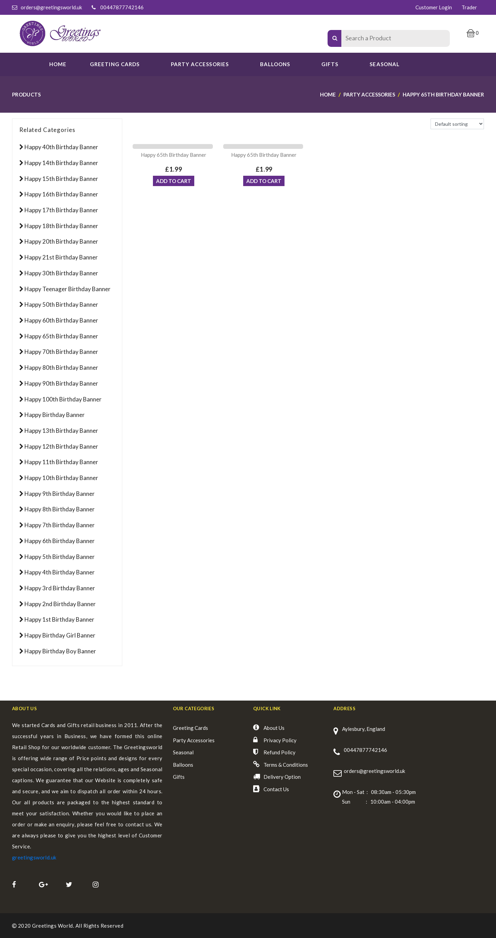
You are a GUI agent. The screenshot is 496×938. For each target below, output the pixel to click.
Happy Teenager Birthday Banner (67, 289)
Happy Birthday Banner (54, 414)
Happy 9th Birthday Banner (59, 493)
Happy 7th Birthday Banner (59, 525)
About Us (274, 728)
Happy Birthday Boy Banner (60, 651)
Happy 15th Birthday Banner (61, 178)
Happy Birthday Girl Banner (59, 635)
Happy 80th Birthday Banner (61, 367)
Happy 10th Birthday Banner (61, 477)
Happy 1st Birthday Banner (59, 619)
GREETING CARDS (115, 64)
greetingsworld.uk (34, 857)
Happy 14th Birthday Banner (61, 162)
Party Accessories (194, 740)
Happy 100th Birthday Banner (63, 399)
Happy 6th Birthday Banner (59, 540)
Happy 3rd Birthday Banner (59, 588)
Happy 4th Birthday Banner (59, 572)
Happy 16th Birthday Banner (61, 194)
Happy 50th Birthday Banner (61, 304)
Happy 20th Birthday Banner (61, 241)
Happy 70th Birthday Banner (61, 351)
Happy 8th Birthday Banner (59, 509)
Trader (469, 7)
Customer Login (433, 7)
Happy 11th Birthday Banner (61, 462)
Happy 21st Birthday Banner (61, 257)
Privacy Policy (280, 740)
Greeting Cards (190, 728)
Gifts (329, 64)
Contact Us (276, 789)
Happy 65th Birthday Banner (61, 336)
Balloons (275, 64)
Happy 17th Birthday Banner (61, 210)
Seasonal (183, 752)
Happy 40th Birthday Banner (61, 147)
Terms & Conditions (286, 765)
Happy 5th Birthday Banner (59, 556)
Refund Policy (280, 752)
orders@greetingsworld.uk (51, 7)
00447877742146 (122, 7)
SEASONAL (384, 64)
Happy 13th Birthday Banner (61, 430)
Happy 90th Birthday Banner (61, 383)
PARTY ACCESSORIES (200, 64)
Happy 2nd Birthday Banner (60, 604)
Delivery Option (282, 777)
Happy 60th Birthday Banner (61, 320)
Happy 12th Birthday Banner (61, 446)
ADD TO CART (173, 183)
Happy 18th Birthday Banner (61, 226)
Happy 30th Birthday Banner (61, 273)
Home (57, 64)
